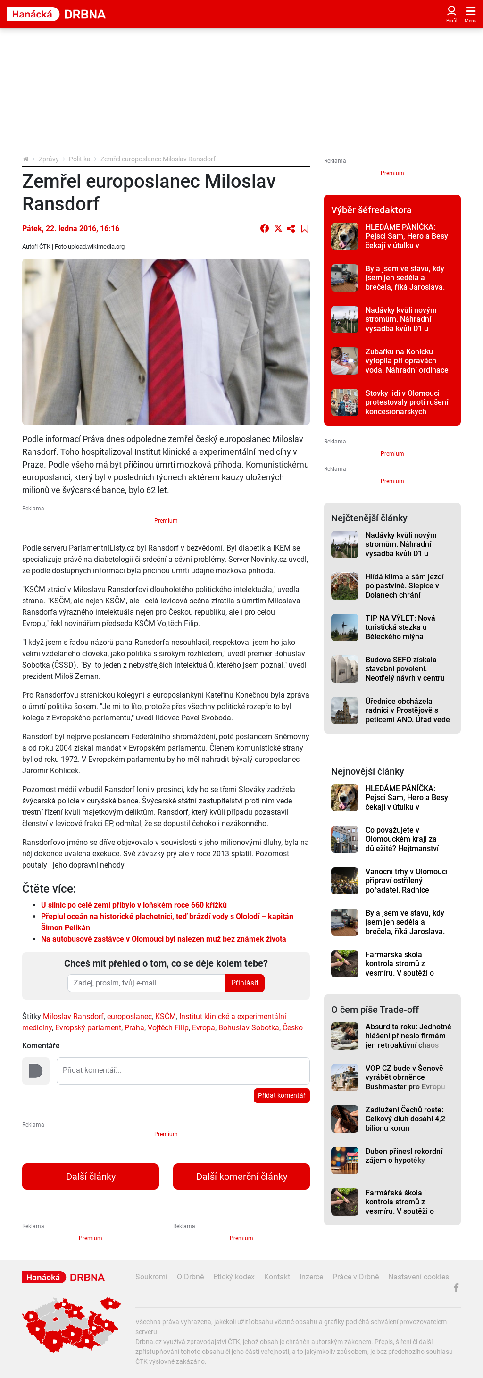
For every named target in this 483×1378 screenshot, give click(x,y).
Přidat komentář (282, 1095)
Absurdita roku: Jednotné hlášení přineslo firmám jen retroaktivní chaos (408, 1036)
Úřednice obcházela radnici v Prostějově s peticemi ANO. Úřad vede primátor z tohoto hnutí (408, 715)
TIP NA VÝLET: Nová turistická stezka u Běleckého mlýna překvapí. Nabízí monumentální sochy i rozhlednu (403, 641)
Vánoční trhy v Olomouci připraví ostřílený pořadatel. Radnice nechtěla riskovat (407, 885)
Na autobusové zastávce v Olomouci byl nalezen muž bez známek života (163, 939)
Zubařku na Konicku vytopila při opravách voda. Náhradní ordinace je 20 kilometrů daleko (407, 365)
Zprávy (49, 159)
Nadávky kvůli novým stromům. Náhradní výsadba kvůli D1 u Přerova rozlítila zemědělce (401, 328)
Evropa (203, 1027)
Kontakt (277, 1276)
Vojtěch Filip (168, 1027)
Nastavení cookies (418, 1276)
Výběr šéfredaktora (371, 210)
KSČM (165, 1016)
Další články (91, 1176)
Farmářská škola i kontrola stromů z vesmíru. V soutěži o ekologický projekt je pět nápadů (407, 972)
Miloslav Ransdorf (73, 1016)
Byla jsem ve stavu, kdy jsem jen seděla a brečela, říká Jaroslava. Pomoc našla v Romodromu (405, 286)
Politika (80, 159)
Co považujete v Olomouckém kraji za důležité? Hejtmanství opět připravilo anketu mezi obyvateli (403, 848)
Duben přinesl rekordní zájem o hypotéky (404, 1156)
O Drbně (190, 1276)
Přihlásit (244, 982)
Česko (293, 1027)
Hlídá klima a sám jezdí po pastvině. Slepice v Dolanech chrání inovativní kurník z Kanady (410, 590)
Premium (166, 521)
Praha (134, 1027)
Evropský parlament (88, 1027)
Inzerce (311, 1276)
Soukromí (151, 1276)
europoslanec (129, 1016)
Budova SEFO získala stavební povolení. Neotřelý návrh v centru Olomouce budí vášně (405, 673)
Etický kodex (234, 1276)
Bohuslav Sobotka (248, 1027)
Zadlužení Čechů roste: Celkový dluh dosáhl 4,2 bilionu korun (405, 1119)
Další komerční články (241, 1176)
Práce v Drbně (356, 1276)
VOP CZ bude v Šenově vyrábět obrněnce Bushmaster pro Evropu (405, 1077)
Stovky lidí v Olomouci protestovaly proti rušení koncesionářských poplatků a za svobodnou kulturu (408, 411)
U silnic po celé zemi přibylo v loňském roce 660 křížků (134, 905)
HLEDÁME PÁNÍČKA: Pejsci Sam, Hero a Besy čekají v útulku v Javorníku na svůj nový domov (407, 245)
